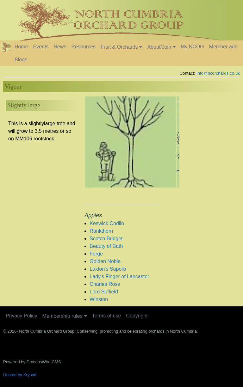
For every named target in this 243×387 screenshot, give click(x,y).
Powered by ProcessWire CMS (32, 361)
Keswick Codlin (107, 223)
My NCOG (192, 46)
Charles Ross (105, 284)
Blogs (21, 59)
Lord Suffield (104, 291)
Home (21, 46)
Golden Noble (105, 261)
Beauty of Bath (106, 246)
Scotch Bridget (106, 238)
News (60, 46)
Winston (99, 299)
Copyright (136, 315)
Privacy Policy (21, 315)
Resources (84, 46)
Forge (96, 253)
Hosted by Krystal (19, 374)
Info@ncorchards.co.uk (218, 73)
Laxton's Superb (108, 269)
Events (41, 46)
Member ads (223, 46)
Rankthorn (101, 231)
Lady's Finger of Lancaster (119, 276)
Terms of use (106, 315)
